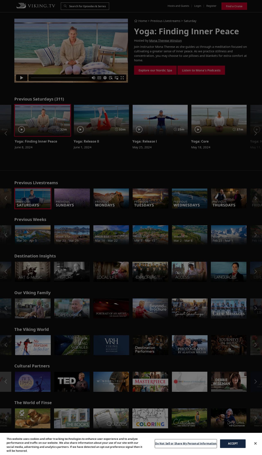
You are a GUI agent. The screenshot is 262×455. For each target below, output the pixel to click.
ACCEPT (233, 447)
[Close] (255, 447)
